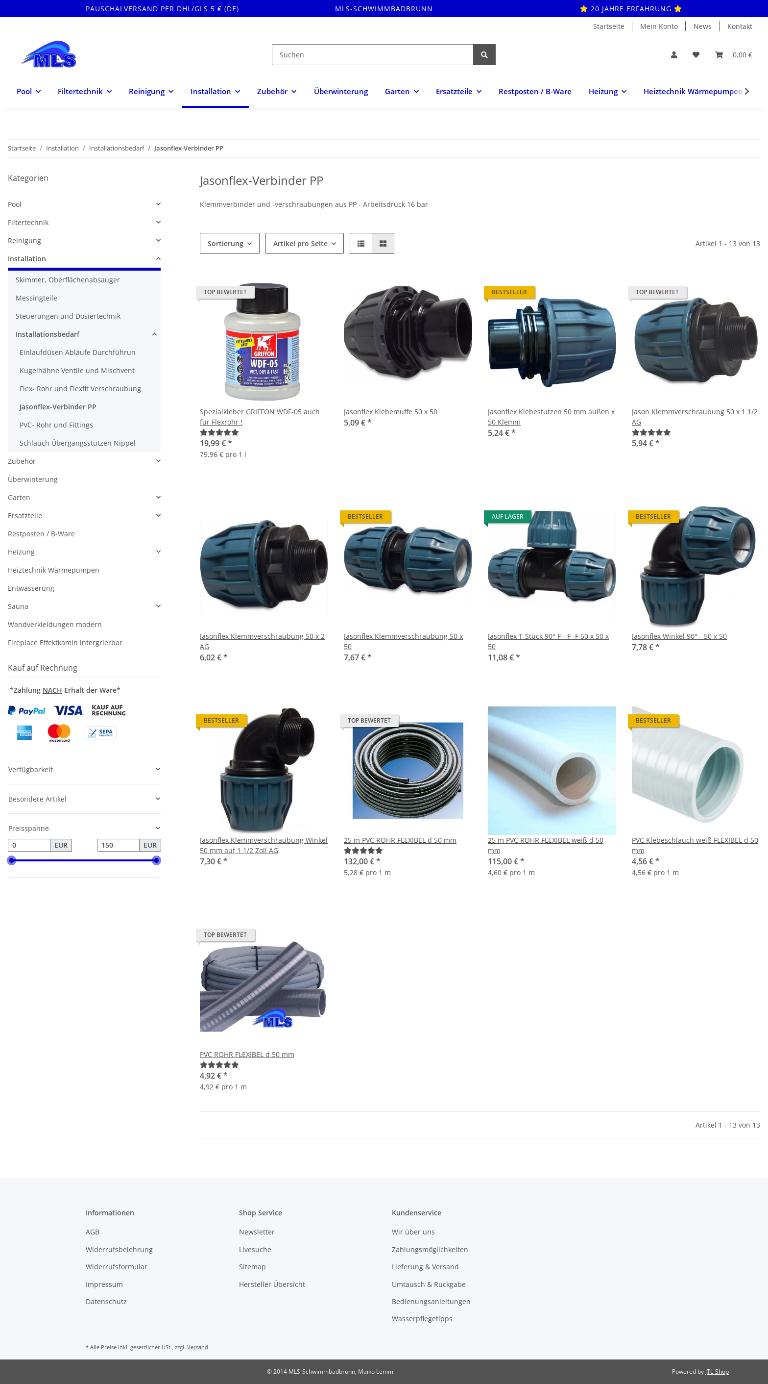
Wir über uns (413, 1231)
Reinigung (24, 240)
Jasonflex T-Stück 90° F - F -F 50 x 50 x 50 (548, 641)
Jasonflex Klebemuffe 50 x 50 (390, 411)
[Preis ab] (29, 845)
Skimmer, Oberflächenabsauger (68, 279)
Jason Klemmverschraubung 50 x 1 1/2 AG (695, 417)
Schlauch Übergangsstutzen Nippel (78, 443)
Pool (15, 204)
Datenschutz (106, 1301)
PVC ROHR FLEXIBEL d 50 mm (247, 1054)
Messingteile (36, 297)
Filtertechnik (28, 222)
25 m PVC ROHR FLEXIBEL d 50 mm (400, 840)
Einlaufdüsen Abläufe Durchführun (78, 352)
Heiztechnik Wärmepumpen (53, 570)
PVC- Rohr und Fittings (56, 424)
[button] (674, 55)
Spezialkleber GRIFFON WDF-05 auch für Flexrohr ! (260, 417)
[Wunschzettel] (696, 55)
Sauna (18, 606)
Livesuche (255, 1249)
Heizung (21, 551)
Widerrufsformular (116, 1266)
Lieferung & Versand (425, 1266)
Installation (27, 258)
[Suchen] (373, 54)
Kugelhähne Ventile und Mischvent (77, 370)
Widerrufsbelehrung (119, 1249)
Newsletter (257, 1231)
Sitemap (252, 1266)
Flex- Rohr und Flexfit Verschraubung (80, 388)
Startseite (608, 26)
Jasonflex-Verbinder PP (58, 406)
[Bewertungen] (219, 432)
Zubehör (22, 461)
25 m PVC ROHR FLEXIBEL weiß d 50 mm (545, 845)
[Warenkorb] (733, 55)
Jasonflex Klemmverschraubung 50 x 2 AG (262, 641)
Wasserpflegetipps (422, 1318)
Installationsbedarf (47, 334)
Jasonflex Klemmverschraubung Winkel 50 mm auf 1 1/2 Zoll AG (264, 845)
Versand (197, 1347)
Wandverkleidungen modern (55, 624)
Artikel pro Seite (300, 243)
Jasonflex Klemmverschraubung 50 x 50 (403, 641)
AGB (92, 1231)
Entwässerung (31, 588)
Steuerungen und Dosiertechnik (68, 316)
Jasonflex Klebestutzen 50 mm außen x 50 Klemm (551, 417)
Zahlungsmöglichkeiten (430, 1249)
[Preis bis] (118, 845)
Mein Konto (659, 26)
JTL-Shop (717, 1371)
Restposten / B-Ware (41, 533)
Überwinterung (33, 479)
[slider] (11, 860)
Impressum (104, 1284)
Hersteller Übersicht (272, 1284)
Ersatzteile (25, 515)
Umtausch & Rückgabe (429, 1284)
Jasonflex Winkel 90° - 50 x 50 (679, 636)
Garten (19, 497)
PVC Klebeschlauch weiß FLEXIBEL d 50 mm (695, 845)
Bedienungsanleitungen (431, 1301)
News (703, 26)
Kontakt (739, 26)
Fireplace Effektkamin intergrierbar (65, 642)
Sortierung (225, 243)
